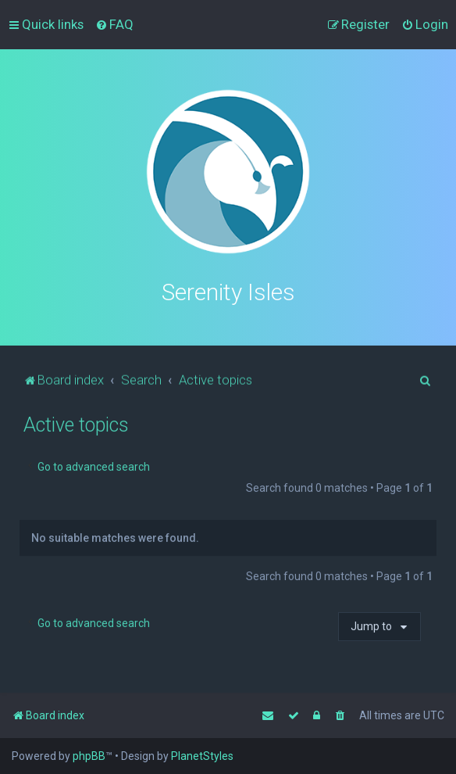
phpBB (89, 756)
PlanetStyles (202, 756)
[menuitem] (114, 24)
